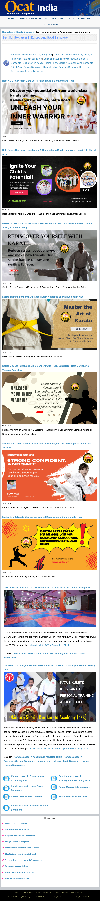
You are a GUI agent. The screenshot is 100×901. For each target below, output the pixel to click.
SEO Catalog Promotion (33, 18)
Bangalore (7, 32)
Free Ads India (50, 24)
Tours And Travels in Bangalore (26, 59)
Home (11, 18)
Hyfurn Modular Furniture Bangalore (60, 67)
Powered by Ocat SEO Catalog (81, 897)
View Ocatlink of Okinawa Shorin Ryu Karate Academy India (58, 748)
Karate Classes (24, 32)
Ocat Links (58, 18)
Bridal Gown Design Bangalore (26, 67)
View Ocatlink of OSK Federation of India (49, 645)
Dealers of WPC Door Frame (37, 63)
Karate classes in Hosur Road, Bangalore (31, 54)
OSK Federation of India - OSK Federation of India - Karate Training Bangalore (47, 587)
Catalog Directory (80, 18)
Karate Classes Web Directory (68, 54)
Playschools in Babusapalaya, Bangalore (73, 63)
